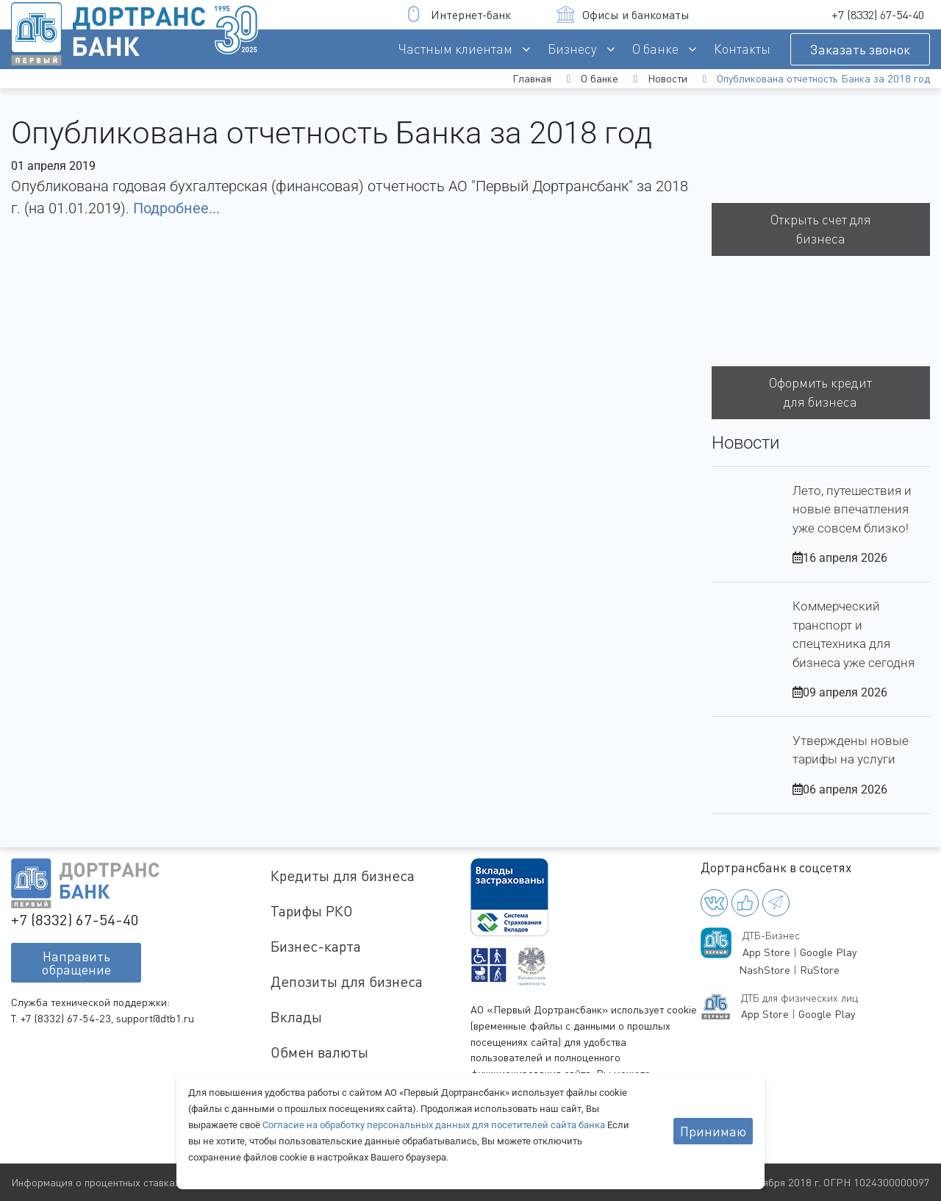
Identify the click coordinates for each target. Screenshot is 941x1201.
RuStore (820, 969)
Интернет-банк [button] (458, 14)
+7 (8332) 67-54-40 (877, 14)
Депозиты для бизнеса (347, 981)
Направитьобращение (76, 962)
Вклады (296, 1017)
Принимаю (713, 1131)
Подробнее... (176, 208)
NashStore (764, 969)
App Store (766, 952)
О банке (655, 49)
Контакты (742, 49)
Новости (667, 78)
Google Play (828, 952)
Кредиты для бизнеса (343, 875)
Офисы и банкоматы (623, 14)
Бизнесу (572, 49)
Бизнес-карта (316, 946)
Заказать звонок (860, 49)
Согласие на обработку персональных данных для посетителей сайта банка (434, 1124)
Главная (531, 78)
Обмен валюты (319, 1052)
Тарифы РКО (312, 911)
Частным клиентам (455, 49)
